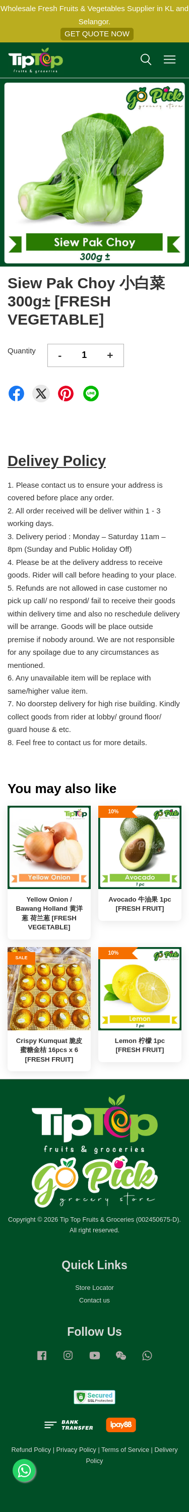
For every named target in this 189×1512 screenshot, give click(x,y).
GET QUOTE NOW (97, 33)
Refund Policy (31, 1449)
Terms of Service (125, 1449)
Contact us (94, 1300)
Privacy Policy (76, 1449)
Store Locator (94, 1287)
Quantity (22, 350)
